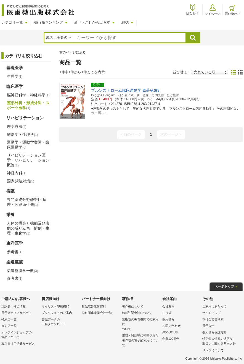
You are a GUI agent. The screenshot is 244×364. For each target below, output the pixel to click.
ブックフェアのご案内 (57, 312)
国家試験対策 (20, 181)
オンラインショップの (20, 335)
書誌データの (60, 322)
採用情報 (168, 319)
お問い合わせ (171, 325)
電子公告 (208, 325)
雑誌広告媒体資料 (94, 306)
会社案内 (168, 306)
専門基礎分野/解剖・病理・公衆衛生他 (27, 202)
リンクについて (213, 350)
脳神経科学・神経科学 (28, 95)
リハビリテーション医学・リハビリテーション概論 (28, 160)
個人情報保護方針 (214, 332)
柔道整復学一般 (22, 270)
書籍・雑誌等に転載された (141, 341)
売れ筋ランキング (48, 22)
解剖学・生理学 (22, 134)
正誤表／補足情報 (13, 306)
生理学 (15, 76)
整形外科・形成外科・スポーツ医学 (28, 105)
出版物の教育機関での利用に (141, 325)
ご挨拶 (166, 312)
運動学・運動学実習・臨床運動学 (28, 144)
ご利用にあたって (214, 306)
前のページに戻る (72, 52)
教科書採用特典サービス (18, 343)
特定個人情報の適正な (221, 341)
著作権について (132, 306)
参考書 (15, 252)
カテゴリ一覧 (12, 22)
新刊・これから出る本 (92, 22)
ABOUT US (170, 332)
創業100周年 (170, 338)
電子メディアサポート (16, 312)
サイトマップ (211, 312)
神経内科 (16, 173)
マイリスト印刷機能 (55, 306)
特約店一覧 (9, 319)
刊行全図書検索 (213, 319)
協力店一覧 (9, 325)
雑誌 (125, 22)
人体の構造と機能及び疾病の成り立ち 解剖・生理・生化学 (28, 228)
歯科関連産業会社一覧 (97, 312)
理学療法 (16, 126)
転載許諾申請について (137, 312)
